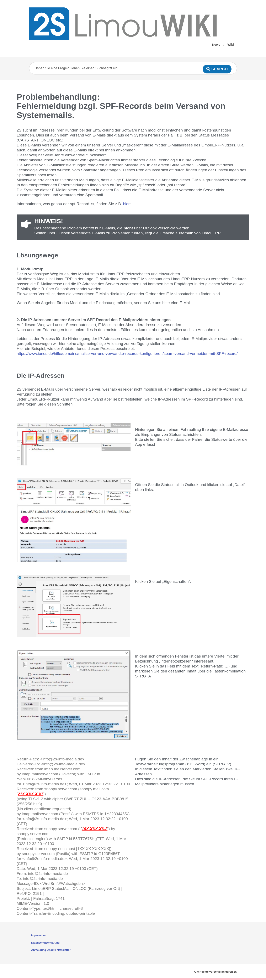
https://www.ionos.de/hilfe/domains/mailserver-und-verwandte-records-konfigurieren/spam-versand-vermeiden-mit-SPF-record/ (127, 353)
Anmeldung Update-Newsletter (50, 949)
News (216, 44)
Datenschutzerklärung (45, 942)
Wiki (230, 44)
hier (126, 204)
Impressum (38, 935)
